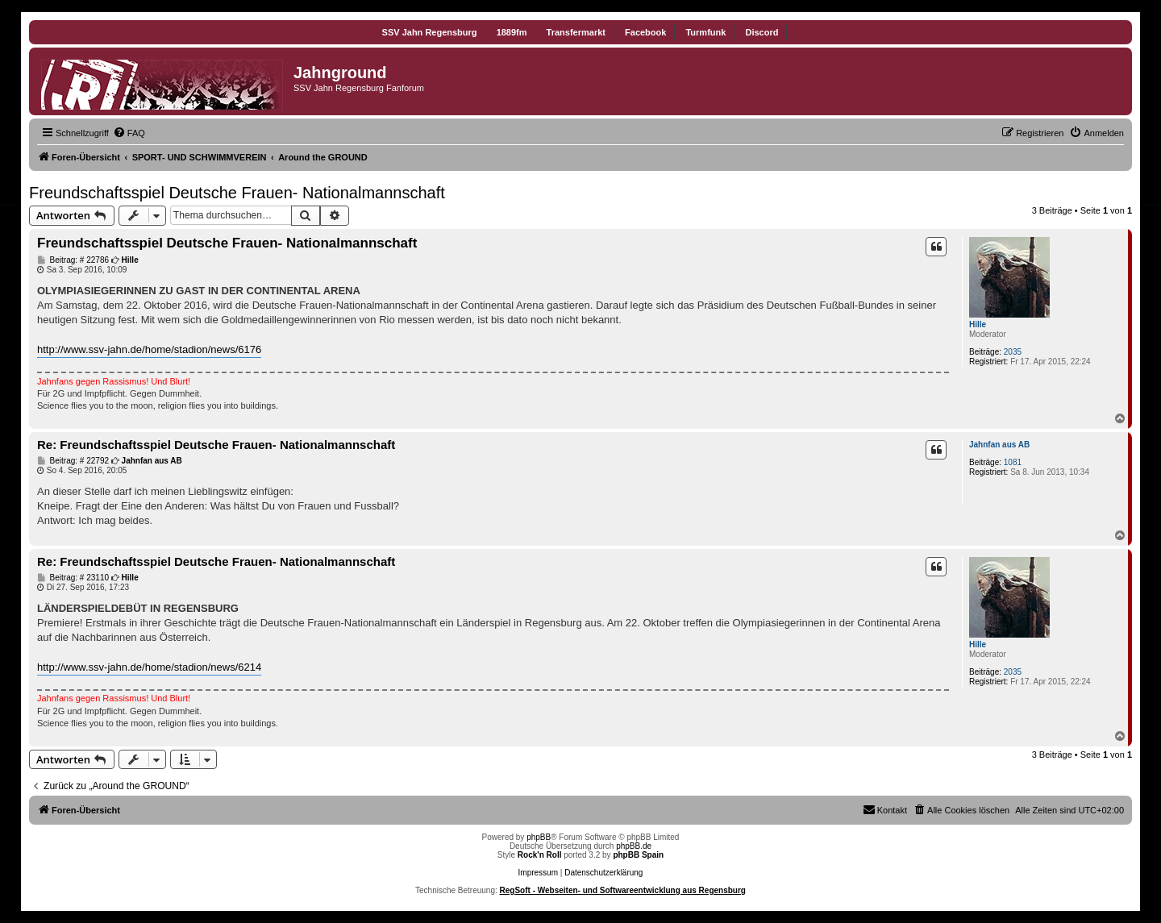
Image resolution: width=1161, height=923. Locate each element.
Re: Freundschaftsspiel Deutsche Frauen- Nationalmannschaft (216, 444)
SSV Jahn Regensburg (429, 32)
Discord (761, 32)
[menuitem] (129, 133)
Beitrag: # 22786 (73, 260)
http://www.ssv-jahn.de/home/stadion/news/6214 (149, 667)
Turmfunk (705, 32)
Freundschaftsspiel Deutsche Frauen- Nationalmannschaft (237, 193)
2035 (1013, 351)
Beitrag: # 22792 (73, 461)
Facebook (645, 32)
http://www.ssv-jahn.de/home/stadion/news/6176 (149, 349)
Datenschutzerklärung (603, 872)
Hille (977, 324)
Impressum (538, 872)
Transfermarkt (576, 32)
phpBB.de (633, 846)
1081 (1013, 462)
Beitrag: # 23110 (73, 578)
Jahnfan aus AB (999, 444)
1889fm (512, 32)
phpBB (538, 837)
